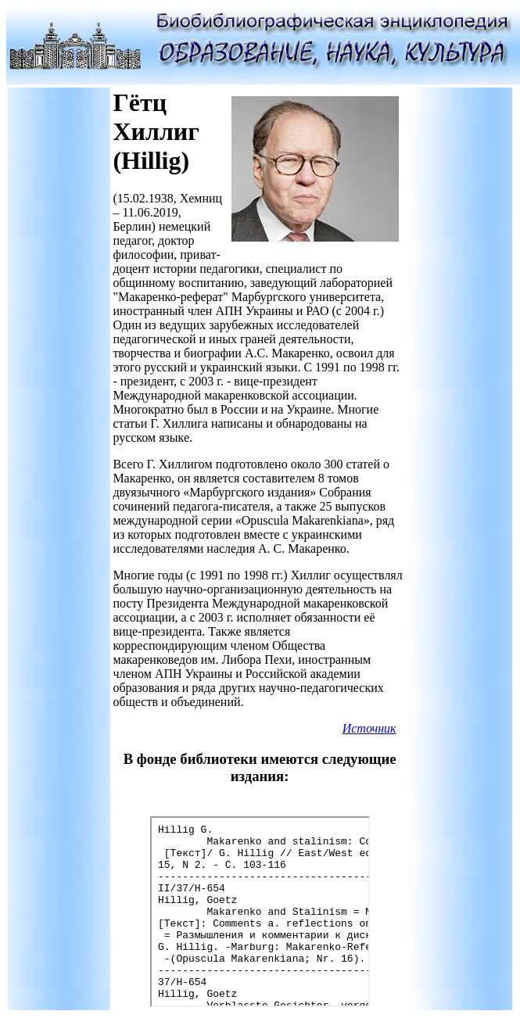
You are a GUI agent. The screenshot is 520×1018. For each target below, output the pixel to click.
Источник (369, 728)
